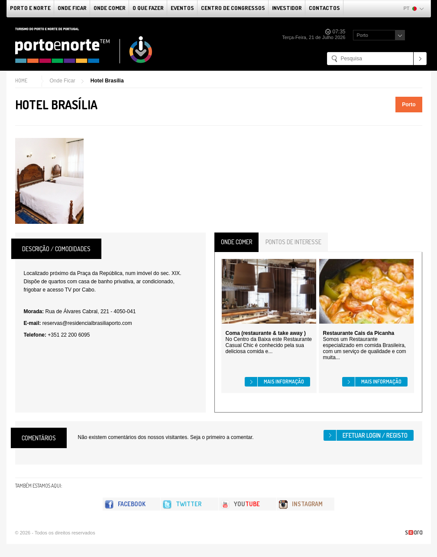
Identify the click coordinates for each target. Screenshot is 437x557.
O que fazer (148, 7)
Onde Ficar (72, 7)
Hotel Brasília (107, 81)
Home (21, 80)
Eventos (182, 7)
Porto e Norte (30, 7)
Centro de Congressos (233, 7)
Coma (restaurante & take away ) (266, 333)
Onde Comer (110, 7)
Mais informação (284, 381)
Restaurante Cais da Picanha (359, 333)
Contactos (324, 7)
